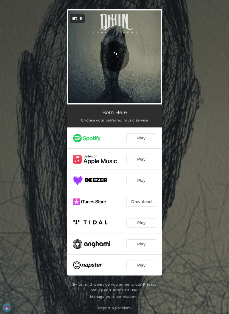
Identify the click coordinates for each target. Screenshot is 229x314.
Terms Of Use (124, 290)
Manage (97, 296)
